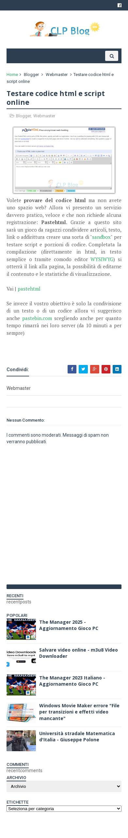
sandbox (101, 237)
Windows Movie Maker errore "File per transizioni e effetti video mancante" (79, 711)
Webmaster (57, 74)
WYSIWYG (101, 259)
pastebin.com (37, 318)
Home (12, 74)
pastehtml (29, 288)
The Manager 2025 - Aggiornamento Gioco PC (68, 625)
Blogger (31, 74)
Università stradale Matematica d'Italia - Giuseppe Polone (77, 736)
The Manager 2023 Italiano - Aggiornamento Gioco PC (72, 681)
